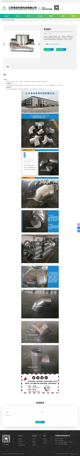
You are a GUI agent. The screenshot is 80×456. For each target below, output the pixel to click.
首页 (4, 19)
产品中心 (8, 19)
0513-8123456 (54, 44)
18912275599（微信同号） (63, 442)
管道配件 (12, 19)
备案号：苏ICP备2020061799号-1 (62, 453)
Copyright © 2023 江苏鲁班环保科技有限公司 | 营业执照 (13, 453)
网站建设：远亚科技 (74, 453)
